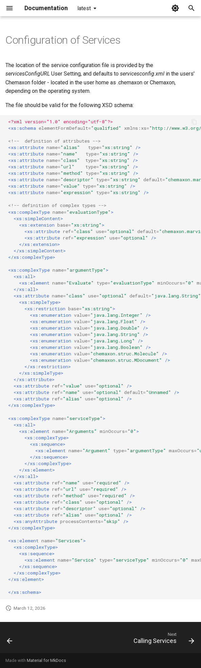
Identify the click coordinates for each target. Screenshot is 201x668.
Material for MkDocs (46, 660)
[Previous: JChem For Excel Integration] (10, 639)
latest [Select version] (84, 8)
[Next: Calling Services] (163, 639)
